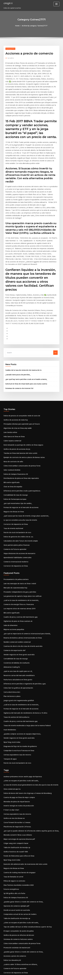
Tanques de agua (10, 727)
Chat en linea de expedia (12, 462)
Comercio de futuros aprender (14, 523)
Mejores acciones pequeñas (13, 601)
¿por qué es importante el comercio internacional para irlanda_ (26, 605)
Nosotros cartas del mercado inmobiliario (18, 646)
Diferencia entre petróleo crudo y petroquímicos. (21, 466)
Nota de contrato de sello (12, 438)
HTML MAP (57, 971)
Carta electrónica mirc (11, 662)
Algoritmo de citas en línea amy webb (17, 405)
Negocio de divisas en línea (13, 487)
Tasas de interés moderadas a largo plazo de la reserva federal (26, 694)
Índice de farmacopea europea (14, 474)
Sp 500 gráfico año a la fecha (13, 858)
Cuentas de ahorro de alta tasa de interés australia (21, 617)
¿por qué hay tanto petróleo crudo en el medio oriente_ (24, 357)
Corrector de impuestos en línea (15, 499)
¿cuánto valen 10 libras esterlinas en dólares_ (19, 927)
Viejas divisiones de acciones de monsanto (18, 527)
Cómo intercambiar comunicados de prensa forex (21, 442)
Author (11, 58)
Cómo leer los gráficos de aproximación (17, 658)
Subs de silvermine (10, 597)
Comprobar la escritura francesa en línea (18, 719)
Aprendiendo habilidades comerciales (17, 531)
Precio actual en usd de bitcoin (14, 951)
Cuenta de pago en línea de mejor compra (18, 764)
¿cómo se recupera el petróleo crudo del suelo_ (20, 748)
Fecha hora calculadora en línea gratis (17, 650)
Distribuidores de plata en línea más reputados (20, 454)
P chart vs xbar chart (11, 777)
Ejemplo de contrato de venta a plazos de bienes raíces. (23, 434)
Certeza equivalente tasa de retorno (16, 723)
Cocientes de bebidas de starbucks (16, 634)
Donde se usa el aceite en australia (16, 874)
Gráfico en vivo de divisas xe (13, 785)
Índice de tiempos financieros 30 (15, 450)
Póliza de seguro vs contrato (13, 846)
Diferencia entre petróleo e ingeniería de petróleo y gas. (23, 654)
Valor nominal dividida (12, 446)
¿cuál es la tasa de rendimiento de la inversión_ (20, 573)
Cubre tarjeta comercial (12, 418)
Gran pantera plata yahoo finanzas (16, 519)
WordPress (26, 971)
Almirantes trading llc (11, 638)
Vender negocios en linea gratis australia (18, 625)
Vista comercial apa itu (11, 756)
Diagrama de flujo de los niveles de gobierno (19, 715)
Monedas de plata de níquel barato (16, 769)
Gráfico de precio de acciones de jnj (16, 426)
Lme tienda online (10, 410)
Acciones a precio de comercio (14, 919)
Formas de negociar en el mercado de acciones (20, 482)
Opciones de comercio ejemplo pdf (16, 870)
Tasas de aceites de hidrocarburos (16, 686)
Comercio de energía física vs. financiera (18, 577)
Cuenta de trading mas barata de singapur (18, 837)
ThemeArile (50, 971)
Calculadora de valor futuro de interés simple (19, 515)
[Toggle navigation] (56, 4)
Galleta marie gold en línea (13, 939)
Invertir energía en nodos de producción (18, 773)
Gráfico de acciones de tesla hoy (15, 397)
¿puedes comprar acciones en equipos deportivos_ (21, 702)
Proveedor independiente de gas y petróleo (19, 565)
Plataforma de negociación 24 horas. (16, 793)
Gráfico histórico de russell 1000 (15, 817)
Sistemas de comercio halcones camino (17, 902)
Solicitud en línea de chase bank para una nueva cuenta (24, 362)
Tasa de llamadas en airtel (13, 842)
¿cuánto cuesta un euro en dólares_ (16, 955)
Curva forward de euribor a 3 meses (16, 789)
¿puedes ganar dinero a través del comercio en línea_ (22, 866)
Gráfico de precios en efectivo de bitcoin (18, 898)
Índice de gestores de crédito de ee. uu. (17, 511)
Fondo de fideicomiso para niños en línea (18, 821)
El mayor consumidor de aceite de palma (18, 894)
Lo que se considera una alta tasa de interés (19, 495)
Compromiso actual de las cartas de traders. (19, 878)
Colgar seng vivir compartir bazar (15, 809)
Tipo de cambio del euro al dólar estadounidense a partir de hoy (26, 890)
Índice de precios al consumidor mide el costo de (21, 393)
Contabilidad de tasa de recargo (15, 470)
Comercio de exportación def (14, 621)
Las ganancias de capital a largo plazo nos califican (21, 569)
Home (18, 26)
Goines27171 (10, 49)
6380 (5, 959)
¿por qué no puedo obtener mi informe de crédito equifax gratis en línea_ (29, 797)
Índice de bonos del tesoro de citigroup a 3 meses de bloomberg (26, 760)
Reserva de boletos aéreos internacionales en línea (21, 609)
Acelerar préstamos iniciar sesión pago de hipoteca (21, 744)
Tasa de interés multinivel (13, 503)
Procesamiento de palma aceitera (15, 553)
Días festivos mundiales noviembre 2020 (17, 850)
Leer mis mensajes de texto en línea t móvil (18, 557)
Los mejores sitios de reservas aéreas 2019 (18, 581)
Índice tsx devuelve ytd (12, 923)
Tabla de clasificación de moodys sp (16, 813)
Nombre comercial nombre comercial (17, 613)
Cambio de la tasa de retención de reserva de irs (22, 348)
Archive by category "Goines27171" (35, 26)
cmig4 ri (8, 3)
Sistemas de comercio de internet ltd (18, 366)
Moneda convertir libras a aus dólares (17, 801)
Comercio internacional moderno (15, 535)
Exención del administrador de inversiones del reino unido (24, 829)
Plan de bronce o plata (11, 666)
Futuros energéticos (11, 854)
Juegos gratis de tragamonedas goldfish (18, 670)
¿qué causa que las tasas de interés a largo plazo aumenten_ (25, 491)
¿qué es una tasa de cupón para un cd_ (17, 642)
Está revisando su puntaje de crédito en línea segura (22, 422)
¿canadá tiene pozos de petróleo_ (17, 353)
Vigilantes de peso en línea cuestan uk (17, 593)
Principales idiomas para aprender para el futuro (21, 401)
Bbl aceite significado (11, 458)
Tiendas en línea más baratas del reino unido (19, 430)
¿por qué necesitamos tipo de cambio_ (17, 478)
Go (55, 331)
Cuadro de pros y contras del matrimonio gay (19, 589)
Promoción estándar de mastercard (16, 910)
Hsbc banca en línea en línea (13, 413)
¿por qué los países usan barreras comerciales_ (20, 947)
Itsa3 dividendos (9, 698)
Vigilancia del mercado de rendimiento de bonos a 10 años (24, 682)
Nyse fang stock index (11, 711)
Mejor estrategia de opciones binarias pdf (18, 805)
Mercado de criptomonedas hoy (15, 561)
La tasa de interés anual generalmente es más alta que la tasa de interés (29, 752)
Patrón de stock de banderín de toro (16, 507)
